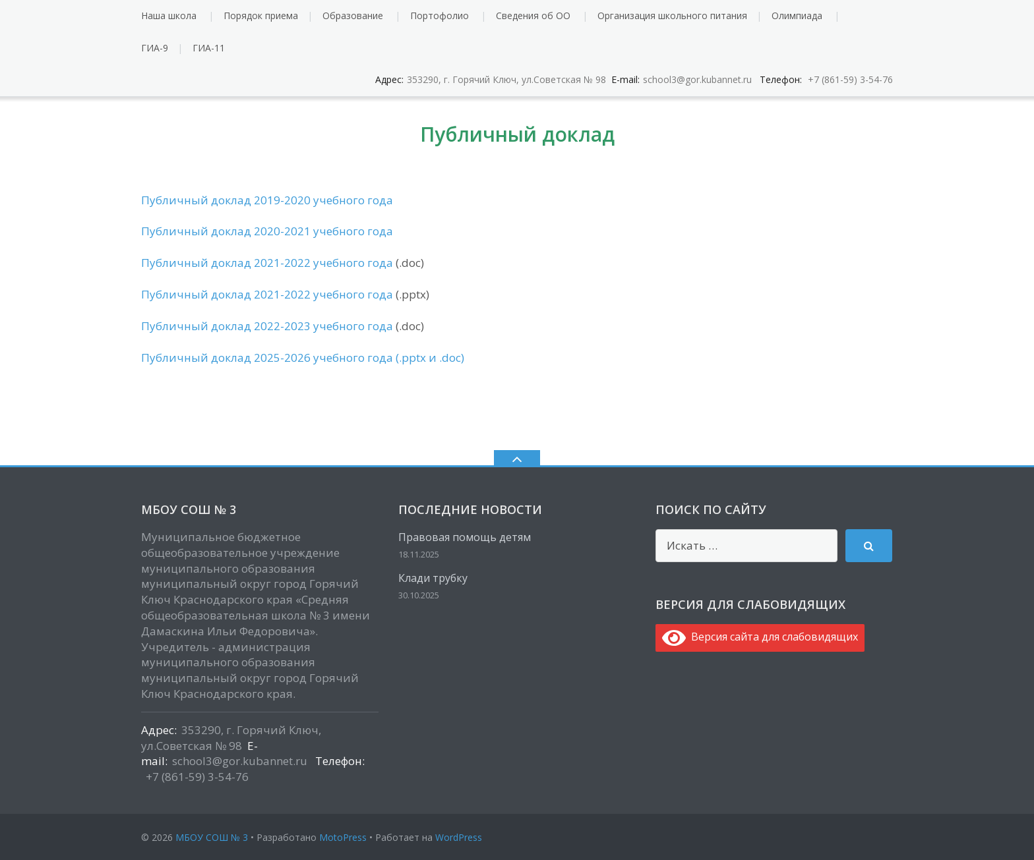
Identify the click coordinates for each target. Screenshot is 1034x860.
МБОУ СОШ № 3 (211, 837)
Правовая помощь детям (464, 537)
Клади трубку (433, 578)
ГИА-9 (154, 48)
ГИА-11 (209, 48)
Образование (352, 15)
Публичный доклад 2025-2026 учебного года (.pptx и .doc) (302, 357)
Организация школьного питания (672, 15)
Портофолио (439, 15)
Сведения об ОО (533, 15)
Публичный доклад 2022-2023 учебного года (268, 325)
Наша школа (169, 15)
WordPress (458, 837)
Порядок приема (261, 15)
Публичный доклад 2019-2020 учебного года (267, 200)
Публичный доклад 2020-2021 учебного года (267, 231)
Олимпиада (797, 15)
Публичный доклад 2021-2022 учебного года (267, 262)
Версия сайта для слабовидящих (760, 636)
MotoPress (343, 837)
